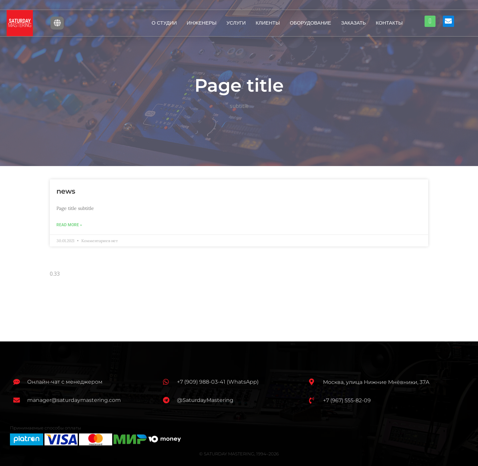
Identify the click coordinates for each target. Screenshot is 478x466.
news (65, 191)
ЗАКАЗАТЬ (353, 23)
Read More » (69, 225)
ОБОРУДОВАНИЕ (310, 23)
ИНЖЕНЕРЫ (202, 23)
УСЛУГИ (236, 23)
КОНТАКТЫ (389, 23)
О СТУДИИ (164, 23)
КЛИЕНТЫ (268, 23)
